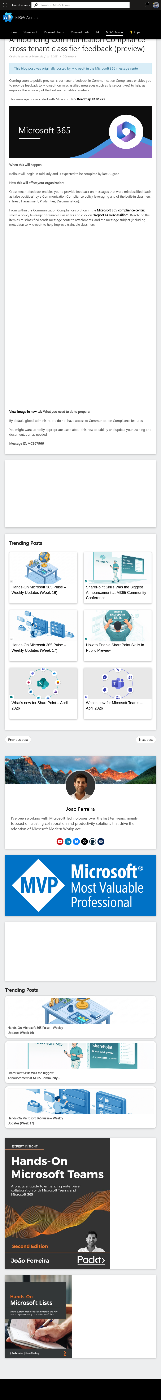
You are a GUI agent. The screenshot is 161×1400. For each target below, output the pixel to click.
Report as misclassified (110, 215)
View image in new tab (25, 411)
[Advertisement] (80, 494)
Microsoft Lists (80, 32)
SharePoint (30, 32)
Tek (98, 32)
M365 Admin (114, 32)
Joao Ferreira (80, 808)
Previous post (18, 739)
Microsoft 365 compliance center (120, 210)
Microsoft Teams (54, 32)
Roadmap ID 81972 (91, 99)
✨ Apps (134, 32)
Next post (146, 739)
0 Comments (69, 56)
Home (13, 32)
